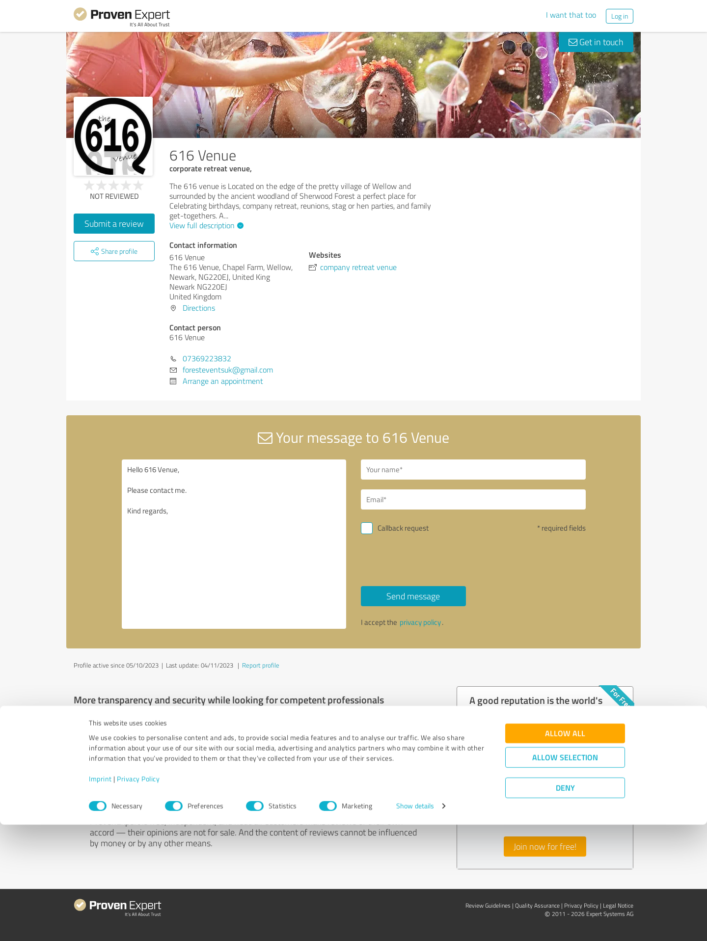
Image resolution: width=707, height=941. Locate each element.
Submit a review (114, 223)
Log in (619, 16)
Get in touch (596, 42)
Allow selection (565, 874)
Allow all (565, 850)
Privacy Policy (138, 895)
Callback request (403, 528)
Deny (565, 904)
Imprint (100, 895)
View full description (205, 225)
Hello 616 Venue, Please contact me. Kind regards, (234, 544)
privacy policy (420, 622)
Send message (413, 596)
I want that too (571, 14)
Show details (415, 922)
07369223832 (207, 358)
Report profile (260, 665)
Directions (199, 307)
